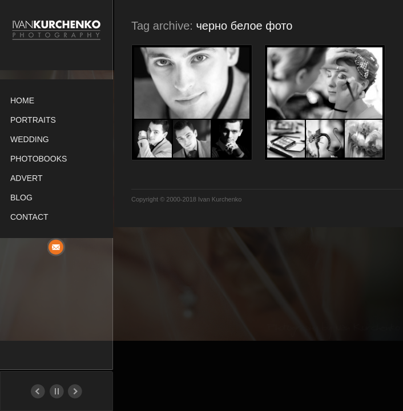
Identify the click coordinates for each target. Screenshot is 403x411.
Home (22, 100)
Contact (29, 216)
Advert (26, 178)
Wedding (29, 139)
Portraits (33, 119)
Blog (21, 197)
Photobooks (38, 158)
